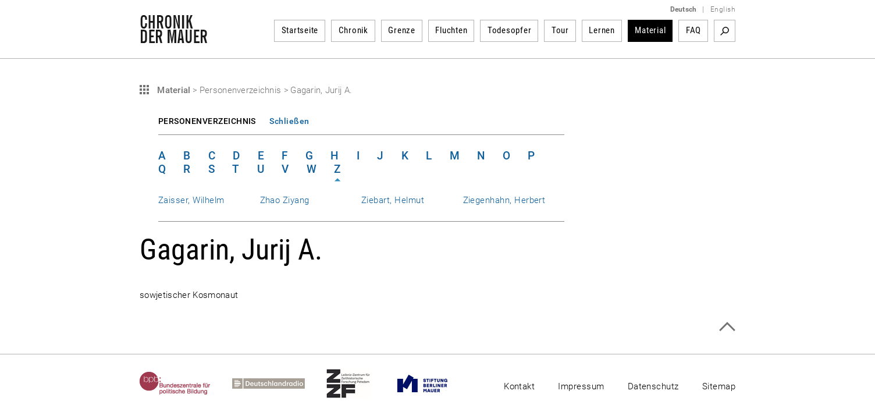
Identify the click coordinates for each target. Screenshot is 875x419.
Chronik (353, 30)
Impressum (581, 386)
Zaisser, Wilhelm (191, 200)
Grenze (401, 30)
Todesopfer (510, 30)
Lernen (602, 30)
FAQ (693, 30)
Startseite (300, 30)
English (722, 9)
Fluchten (451, 30)
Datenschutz (653, 386)
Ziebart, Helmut (392, 200)
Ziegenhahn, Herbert (504, 200)
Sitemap (718, 386)
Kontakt (519, 386)
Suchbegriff (724, 31)
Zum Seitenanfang (727, 327)
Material (650, 30)
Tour (560, 30)
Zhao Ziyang (285, 200)
